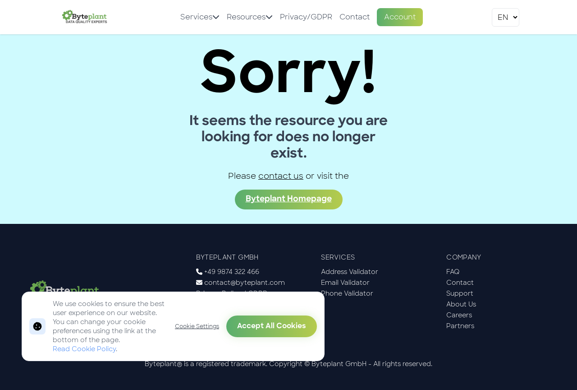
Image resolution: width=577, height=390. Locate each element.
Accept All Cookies (271, 326)
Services (200, 17)
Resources (250, 17)
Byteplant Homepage (289, 199)
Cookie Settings (197, 326)
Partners (460, 326)
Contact (354, 17)
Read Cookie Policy (84, 349)
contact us (280, 176)
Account (400, 17)
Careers (459, 315)
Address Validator (349, 272)
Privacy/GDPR (306, 17)
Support (459, 293)
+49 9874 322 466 (231, 272)
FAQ (453, 272)
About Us (461, 304)
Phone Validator (347, 293)
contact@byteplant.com (244, 283)
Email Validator (345, 283)
